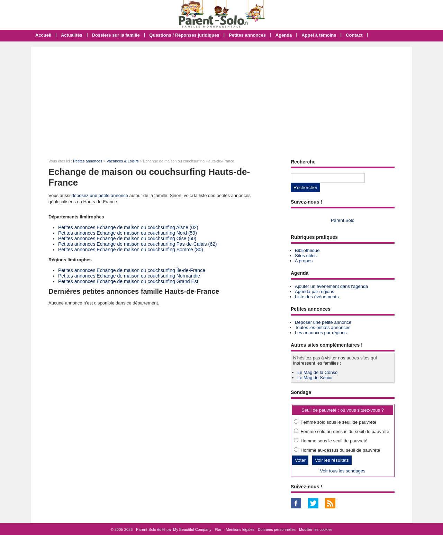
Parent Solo (342, 220)
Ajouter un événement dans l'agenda (331, 286)
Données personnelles (277, 529)
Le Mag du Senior (315, 377)
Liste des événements (316, 296)
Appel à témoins (318, 35)
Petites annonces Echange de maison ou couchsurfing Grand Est (128, 281)
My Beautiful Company (192, 529)
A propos (304, 260)
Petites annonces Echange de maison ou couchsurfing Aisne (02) (128, 227)
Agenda (283, 35)
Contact (354, 35)
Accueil (43, 35)
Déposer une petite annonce (323, 322)
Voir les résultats (332, 460)
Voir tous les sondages (342, 470)
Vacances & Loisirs (123, 161)
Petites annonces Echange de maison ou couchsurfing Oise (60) (127, 238)
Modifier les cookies (316, 529)
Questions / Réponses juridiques (184, 35)
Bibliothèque (307, 250)
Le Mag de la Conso (317, 372)
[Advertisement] (221, 98)
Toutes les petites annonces (322, 327)
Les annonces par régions (321, 332)
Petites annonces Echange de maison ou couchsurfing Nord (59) (127, 233)
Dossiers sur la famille (116, 35)
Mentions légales (240, 529)
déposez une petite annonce (100, 195)
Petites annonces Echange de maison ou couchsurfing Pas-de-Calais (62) (137, 244)
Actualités (71, 35)
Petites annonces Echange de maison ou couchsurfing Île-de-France (131, 270)
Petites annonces (247, 35)
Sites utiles (306, 255)
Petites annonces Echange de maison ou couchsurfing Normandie (129, 276)
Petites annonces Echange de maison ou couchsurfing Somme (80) (130, 249)
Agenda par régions (314, 291)
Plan (219, 529)
